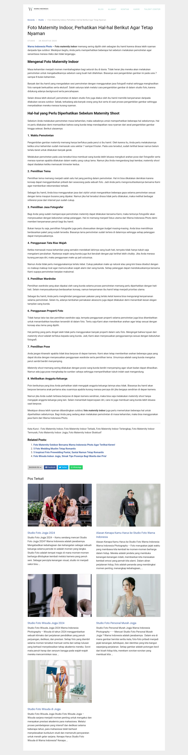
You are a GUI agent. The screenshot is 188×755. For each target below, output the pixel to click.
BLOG (101, 9)
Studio (41, 20)
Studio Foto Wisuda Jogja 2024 (46, 623)
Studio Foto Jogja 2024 (41, 532)
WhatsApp (76, 467)
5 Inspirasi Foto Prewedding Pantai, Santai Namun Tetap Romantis (69, 452)
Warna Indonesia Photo (40, 46)
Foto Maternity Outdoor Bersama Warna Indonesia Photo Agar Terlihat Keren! (74, 444)
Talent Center (152, 9)
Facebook (50, 467)
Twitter (63, 467)
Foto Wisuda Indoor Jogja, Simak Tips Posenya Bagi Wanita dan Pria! (70, 456)
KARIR (137, 9)
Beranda (31, 20)
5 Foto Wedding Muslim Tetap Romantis (55, 448)
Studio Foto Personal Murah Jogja (116, 623)
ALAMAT (112, 9)
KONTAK (125, 9)
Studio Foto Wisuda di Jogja (44, 709)
